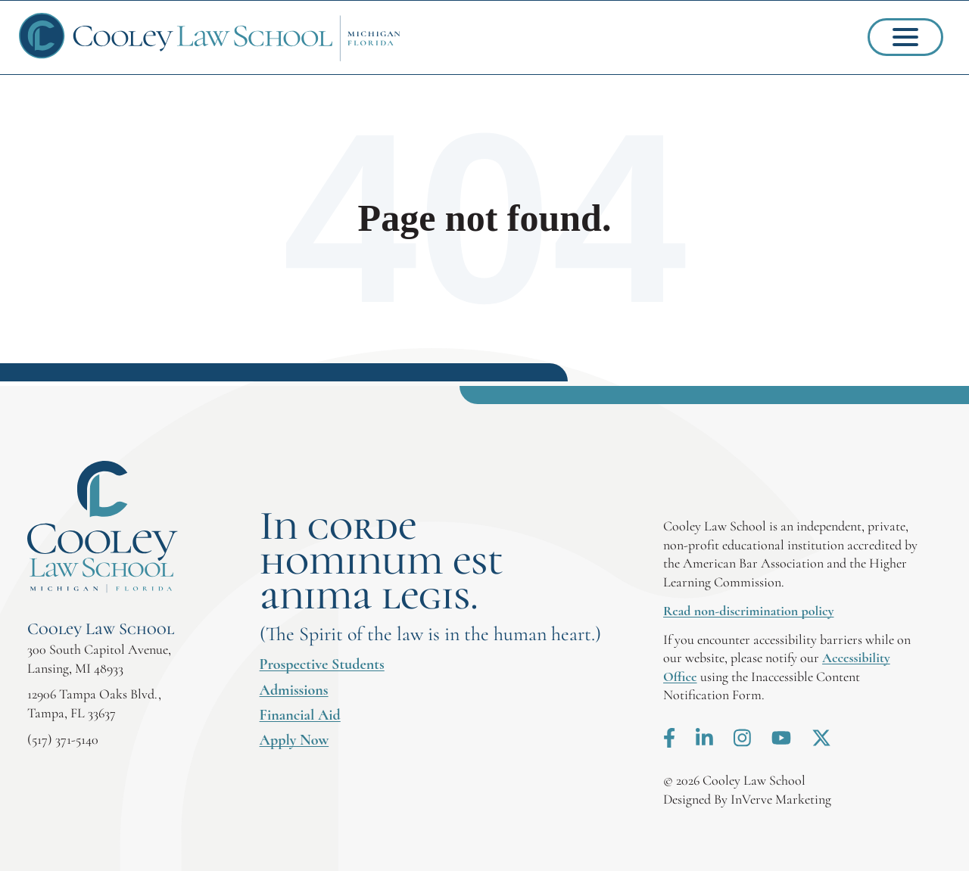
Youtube (781, 738)
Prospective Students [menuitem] (322, 664)
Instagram (742, 738)
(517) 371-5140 (62, 739)
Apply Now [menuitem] (294, 740)
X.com (821, 738)
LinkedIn (704, 738)
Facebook (669, 738)
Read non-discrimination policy (748, 610)
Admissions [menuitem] (294, 690)
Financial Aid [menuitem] (300, 715)
